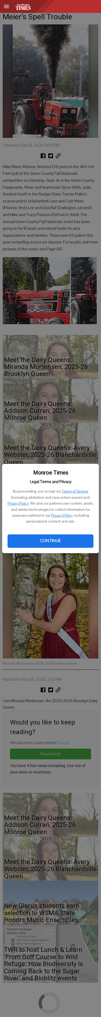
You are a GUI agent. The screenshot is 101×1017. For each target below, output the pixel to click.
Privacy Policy (18, 503)
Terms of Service (75, 491)
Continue (50, 540)
